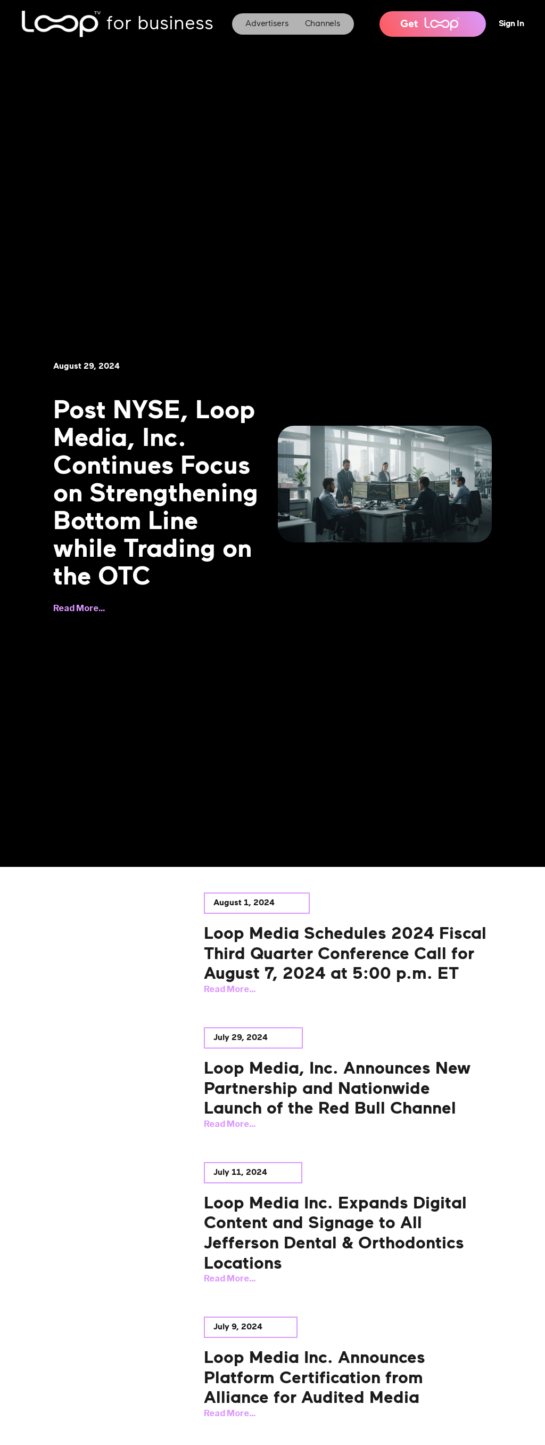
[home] (117, 24)
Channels (323, 24)
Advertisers (266, 24)
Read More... (79, 608)
